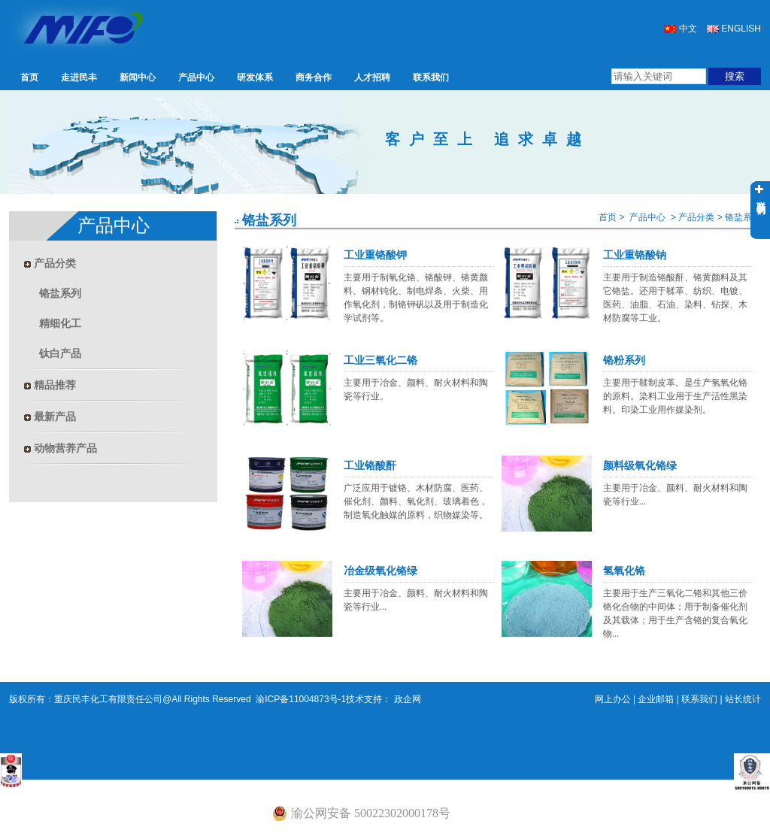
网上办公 (613, 699)
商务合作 (314, 77)
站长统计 (743, 699)
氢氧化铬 (624, 571)
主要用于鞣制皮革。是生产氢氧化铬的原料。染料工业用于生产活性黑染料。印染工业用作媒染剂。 (675, 396)
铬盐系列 (60, 293)
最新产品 (50, 416)
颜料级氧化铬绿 (640, 465)
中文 (680, 28)
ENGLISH (734, 28)
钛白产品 (60, 353)
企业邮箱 (656, 699)
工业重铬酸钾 (375, 255)
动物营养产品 (60, 448)
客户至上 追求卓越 (487, 139)
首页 (29, 77)
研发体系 (255, 77)
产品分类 (50, 263)
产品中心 (196, 77)
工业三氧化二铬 (380, 360)
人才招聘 (372, 77)
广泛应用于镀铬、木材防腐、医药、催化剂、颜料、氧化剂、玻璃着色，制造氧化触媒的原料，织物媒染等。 (416, 501)
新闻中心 (138, 77)
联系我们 (431, 77)
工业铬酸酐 (370, 465)
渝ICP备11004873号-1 (299, 699)
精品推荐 (50, 385)
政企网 (405, 699)
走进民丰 (79, 77)
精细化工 (60, 323)
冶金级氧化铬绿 (380, 571)
